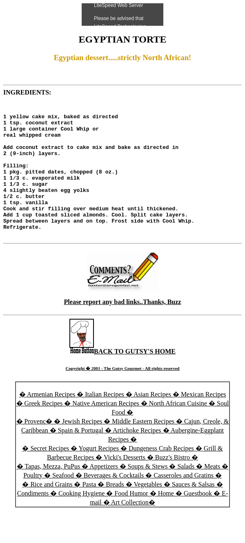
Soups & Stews (148, 493)
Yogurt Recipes (99, 475)
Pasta (89, 511)
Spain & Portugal (80, 457)
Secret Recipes (49, 475)
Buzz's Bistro (172, 484)
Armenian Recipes (51, 421)
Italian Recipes (105, 421)
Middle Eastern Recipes (144, 448)
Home (166, 520)
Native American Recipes (105, 430)
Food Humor (131, 520)
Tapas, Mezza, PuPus (52, 493)
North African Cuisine (178, 430)
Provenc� (38, 448)
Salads (185, 493)
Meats (212, 493)
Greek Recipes (43, 430)
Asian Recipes (152, 421)
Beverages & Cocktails (115, 502)
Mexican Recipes (203, 421)
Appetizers (104, 493)
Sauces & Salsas (193, 511)
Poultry (32, 502)
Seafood (63, 502)
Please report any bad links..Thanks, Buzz (122, 328)
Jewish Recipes (83, 448)
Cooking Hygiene (82, 520)
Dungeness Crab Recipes (161, 475)
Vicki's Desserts (125, 484)
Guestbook (198, 520)
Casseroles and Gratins (184, 502)
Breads (115, 511)
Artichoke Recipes (137, 457)
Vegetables (148, 511)
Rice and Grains (51, 511)
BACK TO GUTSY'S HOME (122, 378)
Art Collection (130, 529)
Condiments (33, 520)
